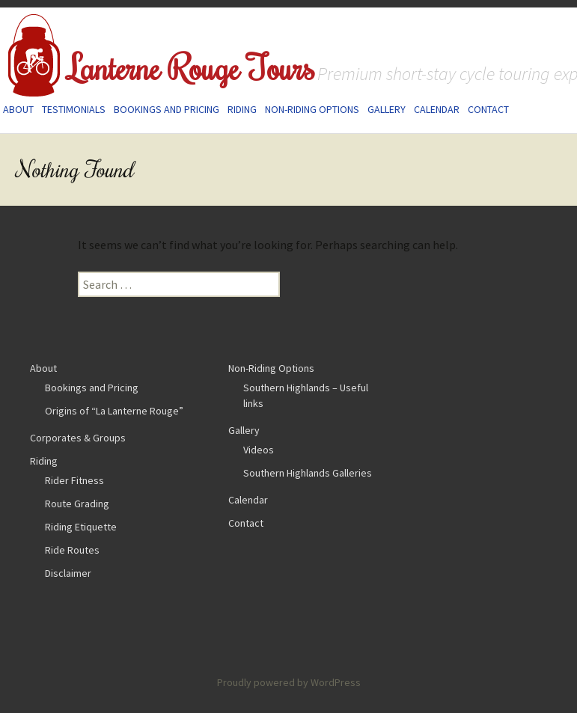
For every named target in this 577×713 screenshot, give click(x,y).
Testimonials (74, 109)
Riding (242, 109)
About (18, 109)
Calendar (437, 109)
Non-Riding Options (312, 109)
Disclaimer (68, 573)
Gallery (386, 109)
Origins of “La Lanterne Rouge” (114, 410)
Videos (258, 449)
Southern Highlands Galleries (307, 473)
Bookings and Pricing (166, 109)
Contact (488, 109)
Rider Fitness (74, 480)
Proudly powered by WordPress (289, 682)
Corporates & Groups (78, 437)
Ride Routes (72, 550)
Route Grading (77, 503)
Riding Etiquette (81, 526)
